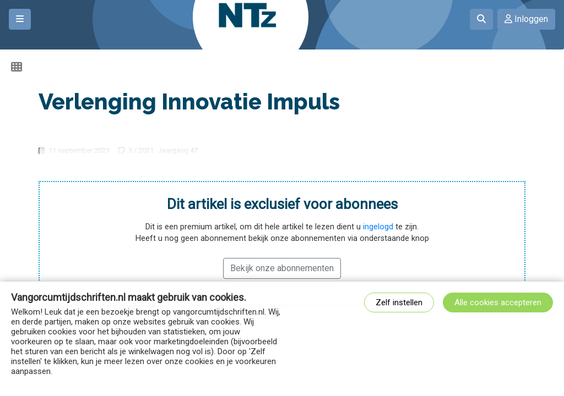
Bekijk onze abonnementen (282, 268)
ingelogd (378, 227)
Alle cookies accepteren (497, 302)
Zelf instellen (399, 302)
